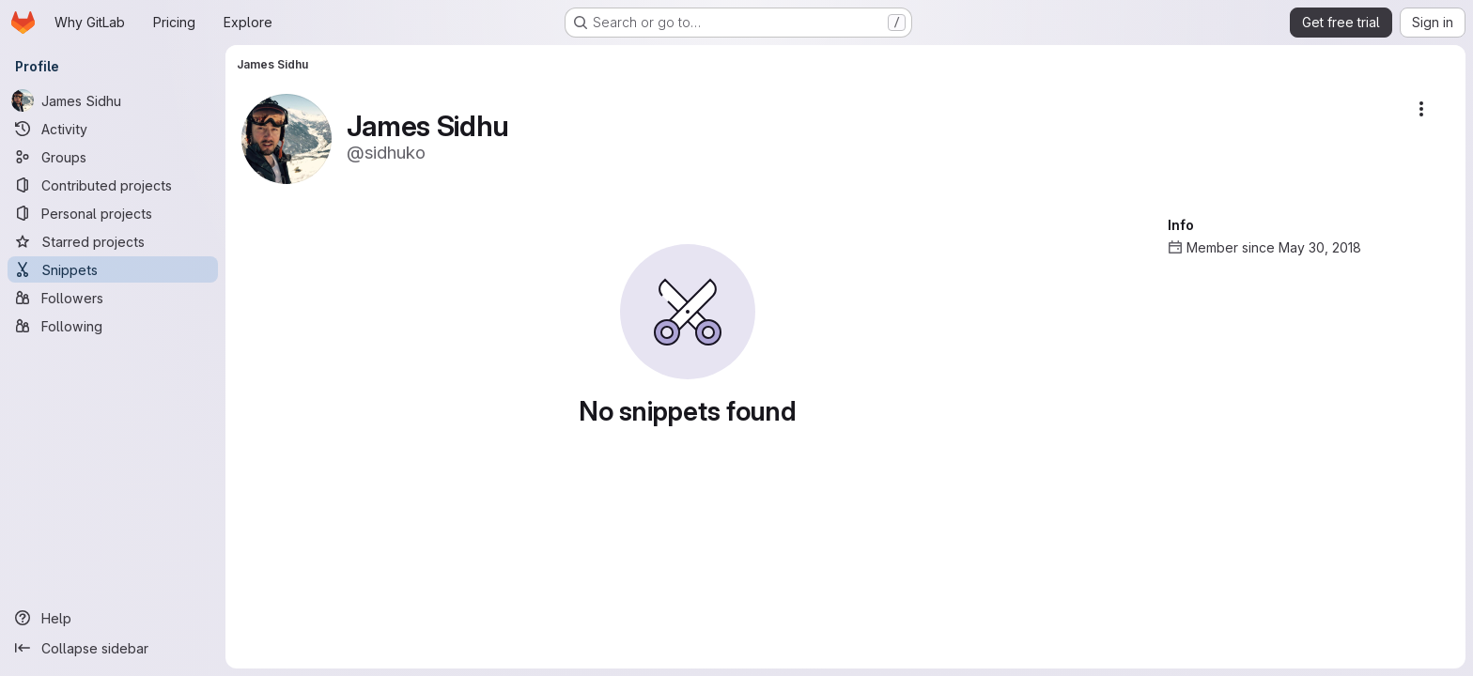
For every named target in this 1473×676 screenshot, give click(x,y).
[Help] (113, 618)
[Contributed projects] (113, 185)
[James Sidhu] (113, 100)
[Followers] (113, 297)
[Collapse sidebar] (113, 648)
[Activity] (113, 128)
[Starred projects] (113, 241)
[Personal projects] (113, 213)
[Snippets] (113, 269)
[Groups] (113, 157)
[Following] (113, 326)
